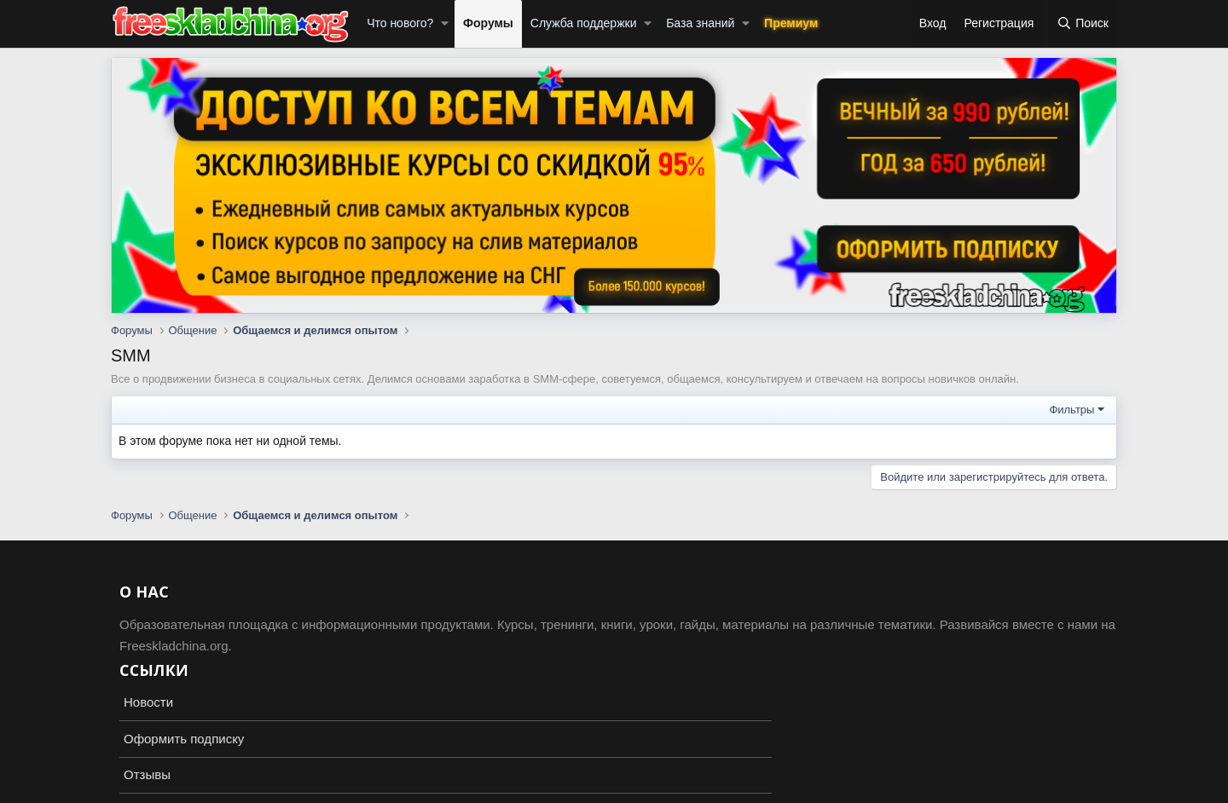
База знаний (700, 23)
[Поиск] (1082, 24)
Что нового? (400, 23)
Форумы (488, 23)
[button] (445, 24)
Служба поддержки (583, 23)
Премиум (791, 23)
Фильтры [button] (1071, 409)
